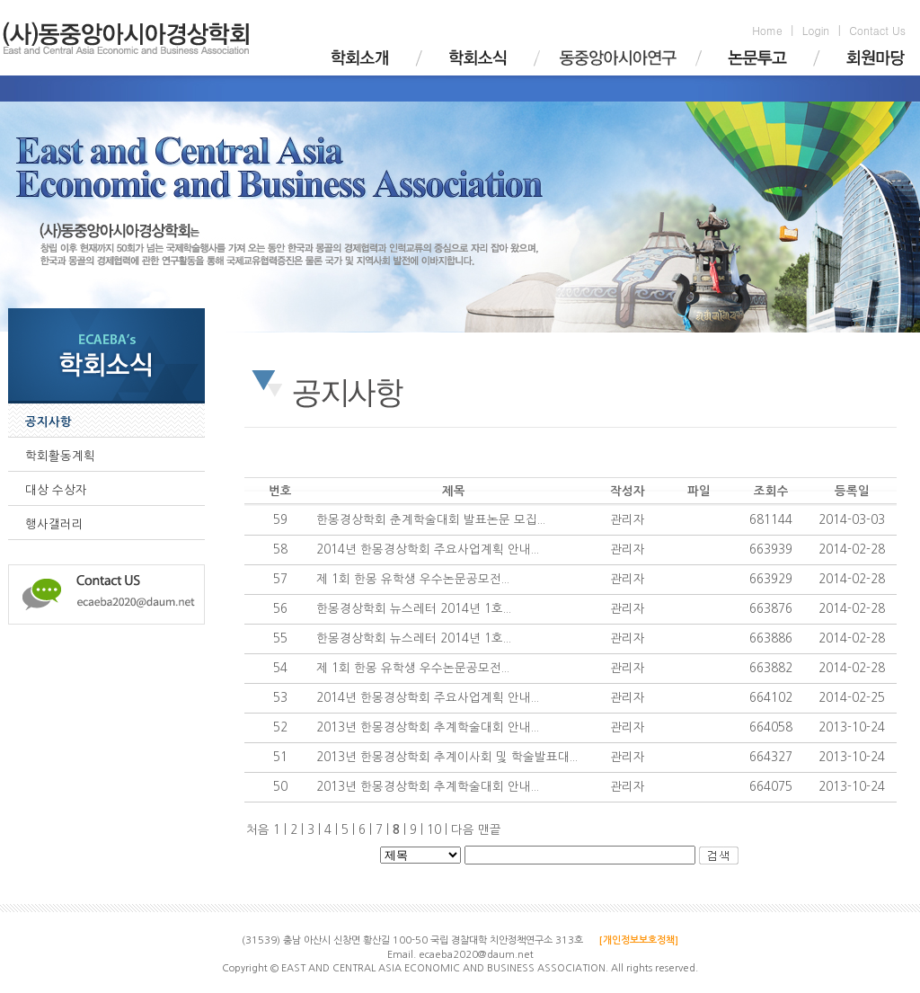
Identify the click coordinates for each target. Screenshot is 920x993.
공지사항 (48, 422)
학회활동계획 (60, 456)
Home (767, 30)
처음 (258, 830)
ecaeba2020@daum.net (476, 955)
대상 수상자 (56, 490)
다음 (462, 830)
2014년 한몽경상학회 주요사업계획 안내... (427, 549)
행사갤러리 (54, 524)
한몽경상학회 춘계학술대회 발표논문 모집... (430, 520)
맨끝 (489, 830)
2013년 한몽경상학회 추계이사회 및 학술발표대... (447, 757)
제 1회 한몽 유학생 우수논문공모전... (412, 579)
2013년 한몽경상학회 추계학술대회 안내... (427, 727)
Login (815, 30)
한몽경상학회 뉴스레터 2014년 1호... (413, 609)
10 (439, 830)
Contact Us (877, 30)
